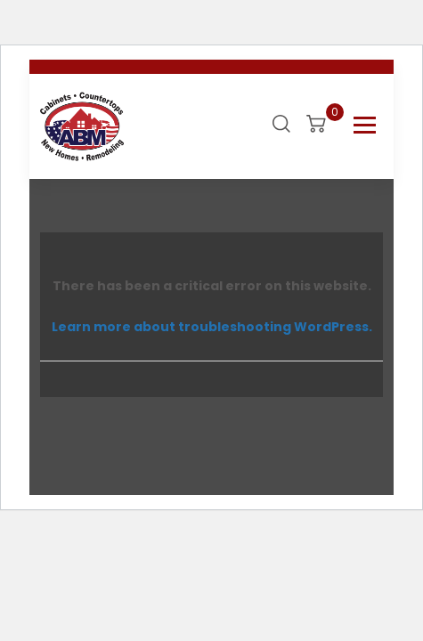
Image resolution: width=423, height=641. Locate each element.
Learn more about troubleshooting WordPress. (212, 327)
